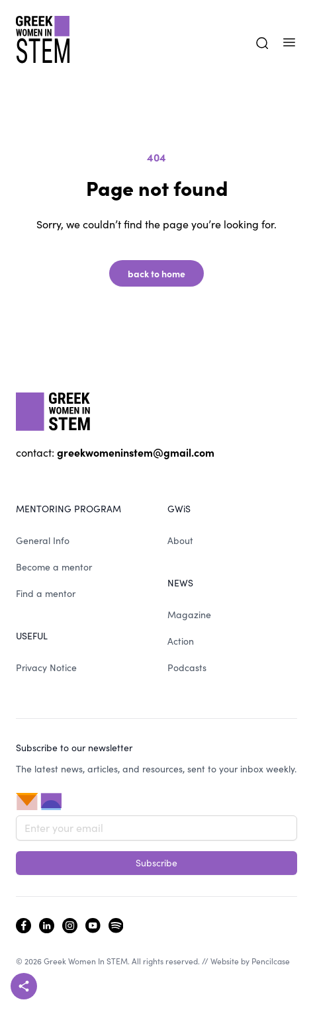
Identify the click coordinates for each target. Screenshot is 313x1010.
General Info (42, 540)
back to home (156, 273)
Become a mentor (54, 567)
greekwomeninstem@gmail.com (135, 452)
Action (180, 641)
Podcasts (186, 667)
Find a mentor (45, 593)
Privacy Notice (46, 667)
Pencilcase (270, 961)
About (180, 540)
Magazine (189, 614)
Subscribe (156, 862)
